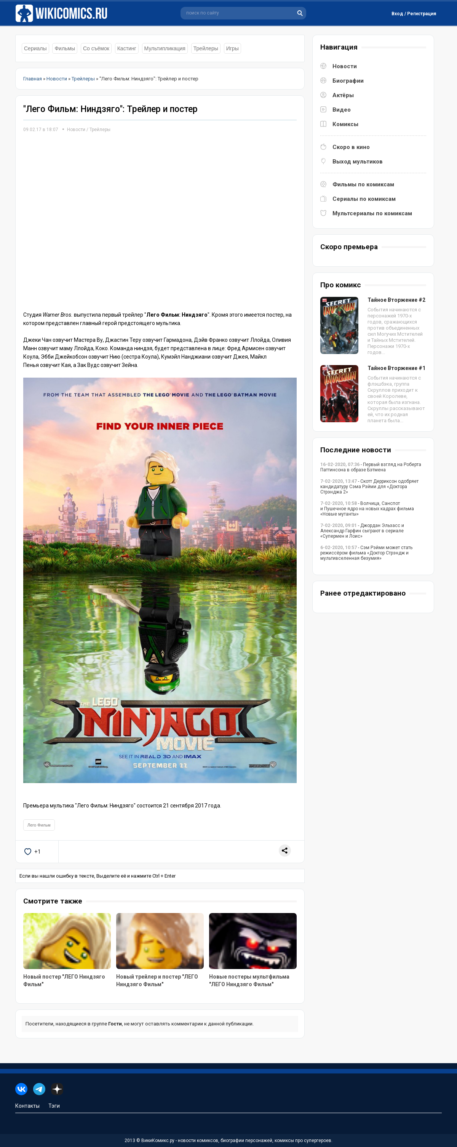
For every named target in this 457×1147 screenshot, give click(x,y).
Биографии (348, 80)
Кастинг (126, 48)
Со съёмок (96, 48)
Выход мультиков (357, 161)
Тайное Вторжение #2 (396, 300)
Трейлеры (205, 48)
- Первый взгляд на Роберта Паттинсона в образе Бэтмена (370, 467)
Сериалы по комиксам (364, 198)
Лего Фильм (39, 825)
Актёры (343, 95)
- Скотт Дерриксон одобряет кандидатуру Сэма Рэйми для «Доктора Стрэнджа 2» (369, 487)
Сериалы (35, 48)
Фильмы (64, 48)
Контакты (27, 1106)
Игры (232, 48)
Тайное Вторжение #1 (396, 368)
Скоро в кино (351, 147)
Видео (341, 109)
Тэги (54, 1106)
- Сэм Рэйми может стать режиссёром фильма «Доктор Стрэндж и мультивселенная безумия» (366, 553)
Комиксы (345, 124)
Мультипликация (164, 48)
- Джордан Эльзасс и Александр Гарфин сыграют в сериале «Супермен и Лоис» (362, 531)
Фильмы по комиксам (363, 184)
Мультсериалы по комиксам (372, 213)
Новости (76, 129)
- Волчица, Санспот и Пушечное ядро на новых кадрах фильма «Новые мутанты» (367, 509)
